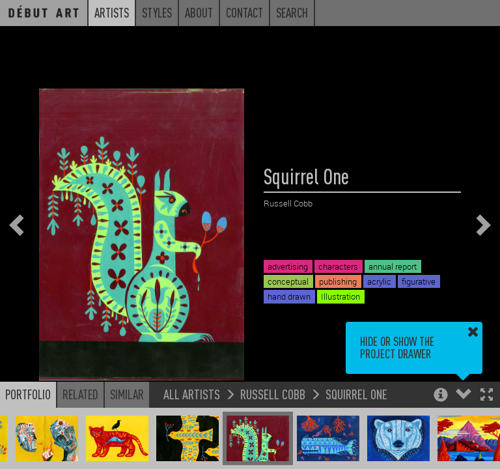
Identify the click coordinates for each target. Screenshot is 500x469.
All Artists (191, 394)
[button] (486, 395)
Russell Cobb (272, 394)
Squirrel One (356, 394)
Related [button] (80, 394)
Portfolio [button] (28, 394)
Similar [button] (127, 394)
